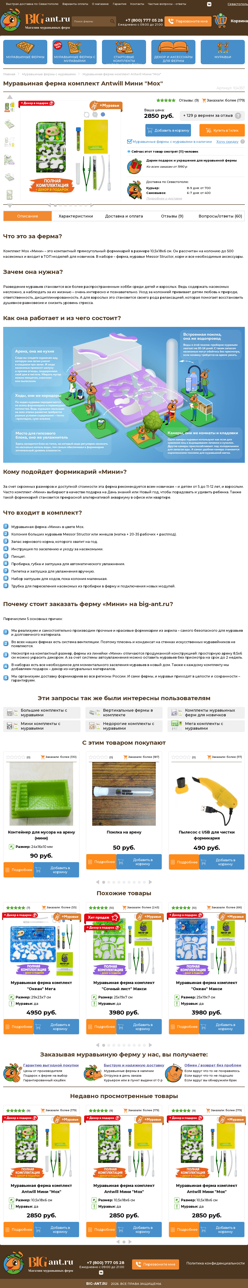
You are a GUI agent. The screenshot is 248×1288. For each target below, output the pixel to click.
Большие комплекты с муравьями (44, 712)
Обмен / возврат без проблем (212, 1065)
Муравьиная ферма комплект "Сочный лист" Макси (124, 985)
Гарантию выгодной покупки (51, 1065)
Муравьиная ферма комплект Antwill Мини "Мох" (41, 1188)
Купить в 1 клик (225, 130)
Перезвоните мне (192, 21)
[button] (10, 206)
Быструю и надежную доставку (134, 1065)
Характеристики (76, 216)
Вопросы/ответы (220, 216)
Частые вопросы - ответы (167, 4)
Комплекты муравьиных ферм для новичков (210, 712)
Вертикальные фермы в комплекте (128, 712)
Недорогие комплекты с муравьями (128, 726)
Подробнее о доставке (164, 198)
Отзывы (172, 216)
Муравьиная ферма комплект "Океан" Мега (41, 985)
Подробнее (22, 870)
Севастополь (238, 4)
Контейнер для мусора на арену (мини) (41, 835)
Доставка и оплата (124, 216)
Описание (27, 216)
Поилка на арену (124, 832)
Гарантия (119, 4)
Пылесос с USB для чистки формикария (207, 835)
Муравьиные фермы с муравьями (74, 59)
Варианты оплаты (75, 4)
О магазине (100, 4)
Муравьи (223, 57)
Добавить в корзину (172, 130)
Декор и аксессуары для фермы (173, 59)
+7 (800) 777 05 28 (144, 20)
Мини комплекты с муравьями (40, 726)
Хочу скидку (227, 142)
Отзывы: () (189, 100)
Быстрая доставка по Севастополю (32, 4)
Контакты (137, 4)
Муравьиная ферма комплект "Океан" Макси (206, 985)
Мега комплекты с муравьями (204, 726)
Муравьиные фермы (25, 57)
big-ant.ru (96, 1284)
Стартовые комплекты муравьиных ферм (124, 61)
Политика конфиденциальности (215, 1263)
